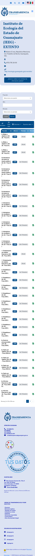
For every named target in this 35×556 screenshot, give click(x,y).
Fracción (5, 95)
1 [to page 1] (27, 401)
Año (4, 102)
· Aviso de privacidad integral (11, 518)
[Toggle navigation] (32, 11)
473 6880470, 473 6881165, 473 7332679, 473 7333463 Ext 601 (9, 431)
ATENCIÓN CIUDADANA (10, 425)
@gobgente (8, 543)
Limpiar (6, 116)
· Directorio (7, 507)
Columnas (16, 124)
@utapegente (9, 532)
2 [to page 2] (30, 401)
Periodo (5, 109)
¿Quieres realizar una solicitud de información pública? (17, 80)
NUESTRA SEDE (8, 477)
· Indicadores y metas (9, 512)
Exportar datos (27, 124)
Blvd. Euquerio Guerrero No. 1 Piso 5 (14, 484)
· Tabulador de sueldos (10, 510)
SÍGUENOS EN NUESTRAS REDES (12, 528)
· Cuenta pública (8, 516)
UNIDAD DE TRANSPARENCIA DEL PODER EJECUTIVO (15, 503)
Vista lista (8, 124)
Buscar (12, 116)
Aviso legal (7, 555)
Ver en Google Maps (10, 487)
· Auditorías (7, 513)
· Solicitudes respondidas (10, 515)
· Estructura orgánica (9, 509)
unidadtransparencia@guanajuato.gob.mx (16, 435)
